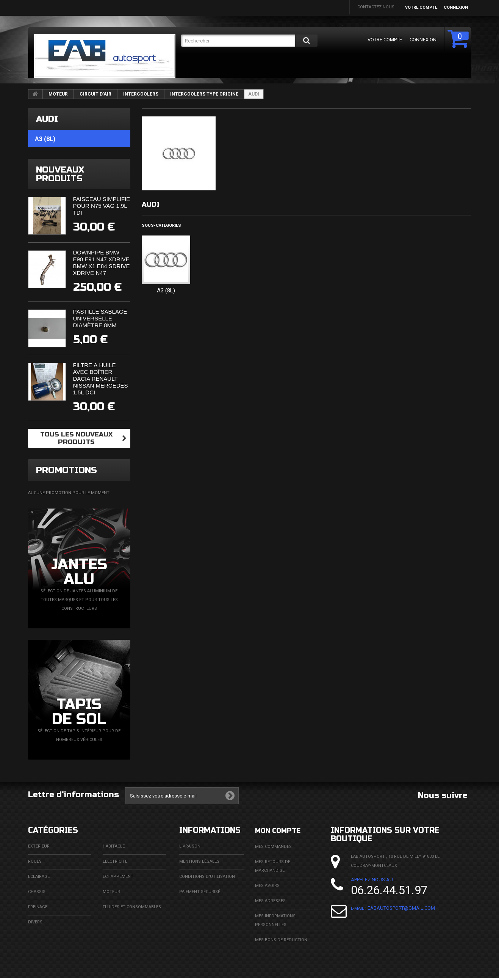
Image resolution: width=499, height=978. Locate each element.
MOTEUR (58, 94)
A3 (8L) (166, 290)
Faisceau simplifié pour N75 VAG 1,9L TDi (101, 206)
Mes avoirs (267, 885)
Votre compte (421, 7)
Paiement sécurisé (199, 891)
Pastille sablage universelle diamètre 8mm (100, 318)
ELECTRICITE (115, 861)
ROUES (35, 861)
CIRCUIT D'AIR (95, 94)
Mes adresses (270, 900)
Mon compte (281, 830)
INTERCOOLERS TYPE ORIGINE (204, 94)
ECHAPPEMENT (118, 876)
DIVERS (35, 922)
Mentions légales (199, 861)
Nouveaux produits (60, 174)
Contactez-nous (375, 7)
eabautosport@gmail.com (401, 908)
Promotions (66, 470)
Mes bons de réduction (281, 939)
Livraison (189, 846)
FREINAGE (37, 906)
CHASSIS (36, 891)
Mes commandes (273, 846)
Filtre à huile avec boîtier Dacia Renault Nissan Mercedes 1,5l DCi (100, 379)
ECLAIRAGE (39, 876)
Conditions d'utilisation (207, 876)
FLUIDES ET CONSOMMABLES (132, 906)
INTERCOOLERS (140, 94)
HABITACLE (114, 846)
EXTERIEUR (39, 846)
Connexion (456, 7)
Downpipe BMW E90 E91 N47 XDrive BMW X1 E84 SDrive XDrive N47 (101, 262)
